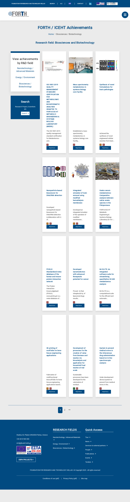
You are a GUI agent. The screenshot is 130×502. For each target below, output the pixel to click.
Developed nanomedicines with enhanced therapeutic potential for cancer (81, 274)
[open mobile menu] (125, 15)
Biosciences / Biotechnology (64, 448)
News (88, 441)
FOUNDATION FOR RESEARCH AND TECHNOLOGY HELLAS (28, 3)
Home (51, 34)
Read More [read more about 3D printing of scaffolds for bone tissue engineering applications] (52, 392)
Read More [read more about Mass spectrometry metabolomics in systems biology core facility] (79, 148)
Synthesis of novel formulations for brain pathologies (107, 87)
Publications (90, 454)
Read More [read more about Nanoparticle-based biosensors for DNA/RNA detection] (52, 226)
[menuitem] (70, 3)
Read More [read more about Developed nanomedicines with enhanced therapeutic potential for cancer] (79, 305)
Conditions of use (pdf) (51, 478)
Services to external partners (96, 445)
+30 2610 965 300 (23, 439)
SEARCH (52, 3)
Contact (80, 3)
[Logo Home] (19, 14)
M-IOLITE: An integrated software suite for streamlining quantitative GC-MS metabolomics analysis (107, 276)
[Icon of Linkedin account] (90, 4)
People (88, 450)
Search (25, 113)
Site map (84, 478)
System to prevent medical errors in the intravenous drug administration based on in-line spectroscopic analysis (107, 355)
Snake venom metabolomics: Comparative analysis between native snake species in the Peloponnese (106, 197)
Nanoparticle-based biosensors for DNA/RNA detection (54, 192)
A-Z (61, 3)
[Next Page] (69, 410)
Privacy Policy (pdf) (70, 478)
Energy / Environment (25, 77)
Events (88, 458)
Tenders (89, 462)
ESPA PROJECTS (26, 460)
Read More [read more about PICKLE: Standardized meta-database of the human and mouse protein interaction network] (52, 305)
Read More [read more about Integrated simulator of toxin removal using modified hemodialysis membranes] (79, 226)
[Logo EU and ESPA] (100, 4)
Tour (87, 437)
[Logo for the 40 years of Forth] (112, 4)
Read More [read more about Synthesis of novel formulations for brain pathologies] (105, 148)
